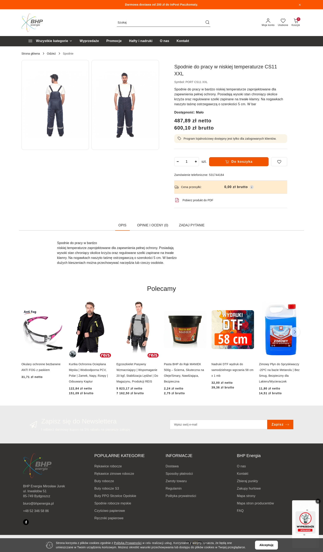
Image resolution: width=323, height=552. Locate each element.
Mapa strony (246, 496)
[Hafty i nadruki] (140, 41)
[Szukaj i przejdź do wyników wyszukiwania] (207, 23)
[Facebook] (26, 522)
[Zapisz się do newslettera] (218, 424)
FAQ (240, 510)
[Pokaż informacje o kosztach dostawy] (251, 187)
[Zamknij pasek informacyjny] (300, 5)
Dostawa (172, 466)
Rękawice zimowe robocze (114, 473)
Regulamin (174, 488)
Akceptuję (266, 545)
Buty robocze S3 (106, 488)
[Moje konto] (268, 22)
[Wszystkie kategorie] (48, 41)
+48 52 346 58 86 (36, 511)
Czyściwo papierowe (109, 510)
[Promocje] (114, 41)
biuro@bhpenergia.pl (38, 503)
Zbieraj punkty (247, 481)
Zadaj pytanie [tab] (192, 225)
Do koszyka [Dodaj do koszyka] (239, 162)
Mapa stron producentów (255, 503)
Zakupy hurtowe (249, 488)
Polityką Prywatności (128, 543)
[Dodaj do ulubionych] (279, 161)
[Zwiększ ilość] (196, 161)
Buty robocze (104, 481)
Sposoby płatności (179, 473)
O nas (241, 466)
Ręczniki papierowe (109, 518)
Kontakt (242, 473)
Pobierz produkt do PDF (193, 200)
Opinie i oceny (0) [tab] (152, 225)
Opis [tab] (122, 225)
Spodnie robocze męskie (112, 503)
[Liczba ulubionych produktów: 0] (283, 22)
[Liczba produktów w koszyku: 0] (296, 22)
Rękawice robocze (108, 466)
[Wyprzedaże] (89, 41)
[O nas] (164, 41)
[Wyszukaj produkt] (163, 22)
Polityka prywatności (181, 496)
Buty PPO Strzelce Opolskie (115, 496)
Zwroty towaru (176, 481)
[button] (55, 105)
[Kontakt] (183, 41)
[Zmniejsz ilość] (177, 161)
